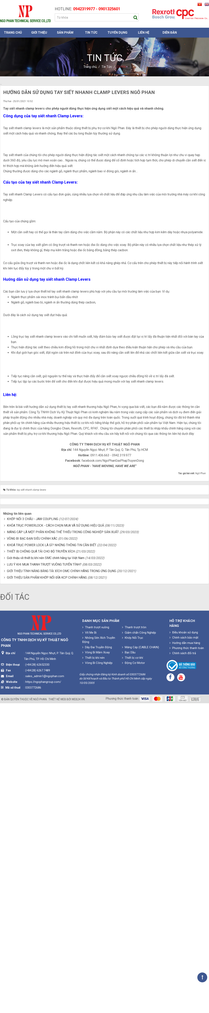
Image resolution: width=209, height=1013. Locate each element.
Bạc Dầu (128, 947)
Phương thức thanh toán (186, 943)
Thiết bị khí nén (93, 952)
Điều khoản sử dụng (183, 927)
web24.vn (78, 994)
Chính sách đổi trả (182, 948)
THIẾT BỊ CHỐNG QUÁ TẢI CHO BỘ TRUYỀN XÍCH (41, 846)
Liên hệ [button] (143, 32)
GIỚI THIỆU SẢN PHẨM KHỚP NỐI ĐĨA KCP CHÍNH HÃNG (47, 872)
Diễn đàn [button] (170, 32)
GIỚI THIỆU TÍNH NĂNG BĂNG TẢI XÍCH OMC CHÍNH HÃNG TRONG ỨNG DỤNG (61, 866)
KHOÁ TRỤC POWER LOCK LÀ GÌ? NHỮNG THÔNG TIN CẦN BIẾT (51, 840)
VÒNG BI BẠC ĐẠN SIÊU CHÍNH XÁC (32, 833)
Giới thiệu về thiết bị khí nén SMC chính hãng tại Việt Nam (45, 853)
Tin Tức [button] (91, 32)
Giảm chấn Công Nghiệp (139, 927)
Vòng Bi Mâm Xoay (96, 947)
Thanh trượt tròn (134, 922)
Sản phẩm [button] (65, 32)
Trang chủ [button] (13, 32)
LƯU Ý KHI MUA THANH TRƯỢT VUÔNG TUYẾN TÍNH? (44, 859)
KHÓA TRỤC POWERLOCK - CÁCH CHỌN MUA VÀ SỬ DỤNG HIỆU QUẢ (55, 820)
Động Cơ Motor (133, 958)
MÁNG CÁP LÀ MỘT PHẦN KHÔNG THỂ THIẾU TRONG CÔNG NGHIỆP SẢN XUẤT (63, 827)
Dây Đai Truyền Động (97, 942)
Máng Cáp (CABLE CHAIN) (140, 942)
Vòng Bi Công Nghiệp (97, 958)
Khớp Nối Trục (132, 932)
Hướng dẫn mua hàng (184, 938)
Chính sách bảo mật (183, 932)
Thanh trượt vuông (95, 922)
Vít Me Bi (89, 927)
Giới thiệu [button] (39, 32)
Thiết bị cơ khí (132, 952)
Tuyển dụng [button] (117, 32)
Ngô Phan (40, 994)
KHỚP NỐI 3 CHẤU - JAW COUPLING (32, 814)
